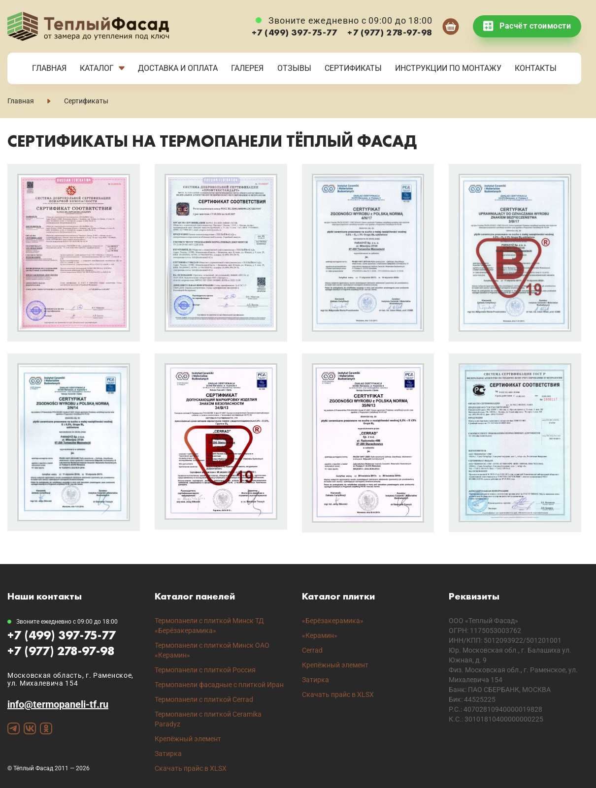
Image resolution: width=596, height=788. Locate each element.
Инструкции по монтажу (448, 68)
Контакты (536, 68)
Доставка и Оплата (178, 68)
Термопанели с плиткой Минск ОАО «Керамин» (212, 650)
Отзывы (294, 68)
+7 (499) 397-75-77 (294, 32)
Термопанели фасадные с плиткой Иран (219, 685)
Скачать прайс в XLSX (191, 768)
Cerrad (312, 650)
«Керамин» (319, 635)
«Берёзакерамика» (333, 621)
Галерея (247, 68)
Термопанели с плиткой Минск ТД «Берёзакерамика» (209, 625)
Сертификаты (353, 68)
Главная (49, 68)
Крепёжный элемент (188, 739)
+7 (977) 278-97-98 (389, 32)
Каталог (97, 68)
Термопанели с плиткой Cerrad (204, 699)
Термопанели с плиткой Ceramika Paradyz (208, 719)
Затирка (168, 753)
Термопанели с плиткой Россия (205, 670)
